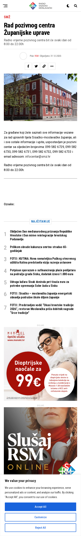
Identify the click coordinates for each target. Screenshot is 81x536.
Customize (40, 517)
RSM (37, 56)
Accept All (40, 506)
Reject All (40, 527)
